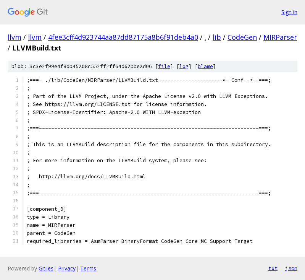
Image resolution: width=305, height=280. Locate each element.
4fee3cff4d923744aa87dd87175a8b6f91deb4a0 (123, 37)
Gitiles (46, 268)
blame (205, 66)
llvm (14, 37)
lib (217, 37)
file (164, 66)
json (291, 268)
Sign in (289, 12)
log (184, 66)
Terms (88, 268)
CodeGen (242, 37)
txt (273, 268)
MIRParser (280, 37)
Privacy (67, 268)
